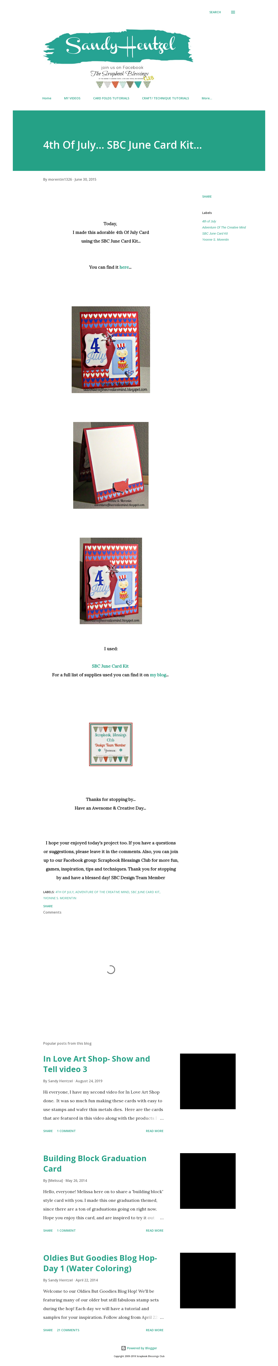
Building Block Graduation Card (95, 1163)
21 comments (68, 1330)
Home (46, 98)
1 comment (66, 1131)
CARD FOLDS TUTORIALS (111, 98)
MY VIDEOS (72, 98)
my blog (158, 674)
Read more (155, 1131)
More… (207, 98)
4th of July (209, 221)
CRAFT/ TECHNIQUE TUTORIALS (165, 98)
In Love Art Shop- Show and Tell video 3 (96, 1063)
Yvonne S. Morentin (215, 239)
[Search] (215, 12)
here (124, 267)
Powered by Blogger (139, 1348)
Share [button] (207, 196)
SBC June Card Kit (110, 666)
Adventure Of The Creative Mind (224, 227)
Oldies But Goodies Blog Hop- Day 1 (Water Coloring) (100, 1263)
